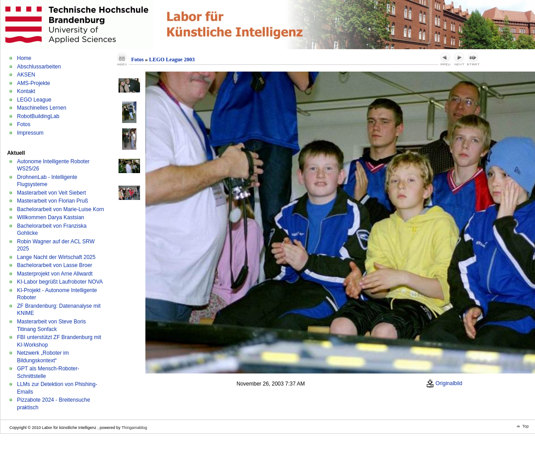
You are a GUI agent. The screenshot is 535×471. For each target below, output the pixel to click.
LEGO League (34, 100)
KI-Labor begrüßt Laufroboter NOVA (60, 282)
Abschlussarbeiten (39, 67)
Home (24, 58)
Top (525, 426)
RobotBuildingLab (38, 116)
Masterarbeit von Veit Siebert (51, 193)
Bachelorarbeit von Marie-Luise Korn (60, 209)
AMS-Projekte (33, 83)
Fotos (23, 124)
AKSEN (26, 75)
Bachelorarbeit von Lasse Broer (54, 265)
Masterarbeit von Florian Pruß (52, 201)
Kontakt (26, 91)
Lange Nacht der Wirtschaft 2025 (56, 257)
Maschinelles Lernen (41, 108)
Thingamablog (134, 427)
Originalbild (444, 383)
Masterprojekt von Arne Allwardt (55, 274)
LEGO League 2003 (172, 59)
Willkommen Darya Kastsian (50, 217)
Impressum (30, 133)
